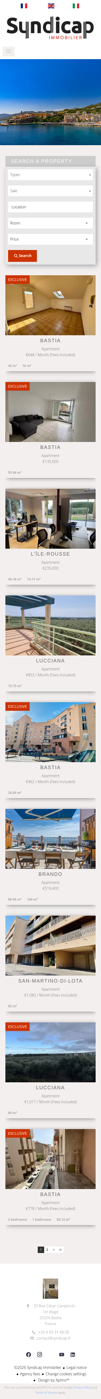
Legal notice (77, 1367)
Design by (53, 1380)
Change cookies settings (66, 1373)
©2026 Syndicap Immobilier (37, 1367)
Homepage (50, 28)
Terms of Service (46, 1392)
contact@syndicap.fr (54, 1338)
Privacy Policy (82, 1387)
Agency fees (30, 1373)
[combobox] (50, 174)
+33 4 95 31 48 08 (53, 1332)
